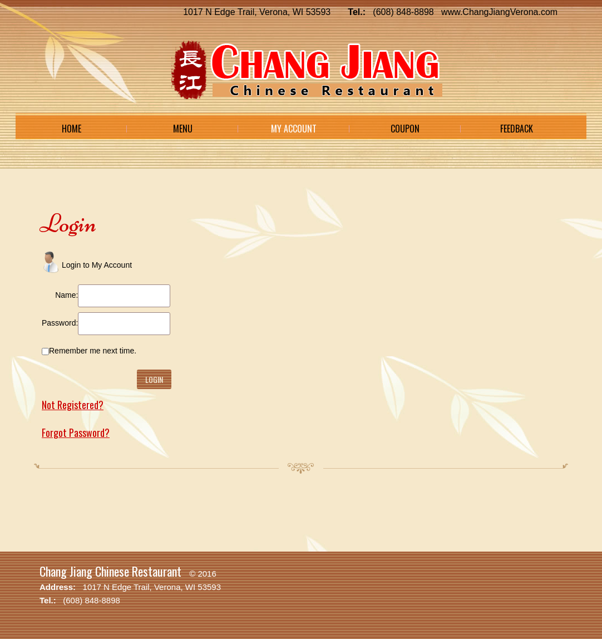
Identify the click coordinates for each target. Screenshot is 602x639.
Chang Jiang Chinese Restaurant (110, 571)
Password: (60, 322)
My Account (294, 128)
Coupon (405, 128)
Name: (66, 295)
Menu (183, 128)
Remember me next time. (92, 350)
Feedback (516, 128)
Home (71, 128)
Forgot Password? (76, 432)
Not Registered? (72, 404)
